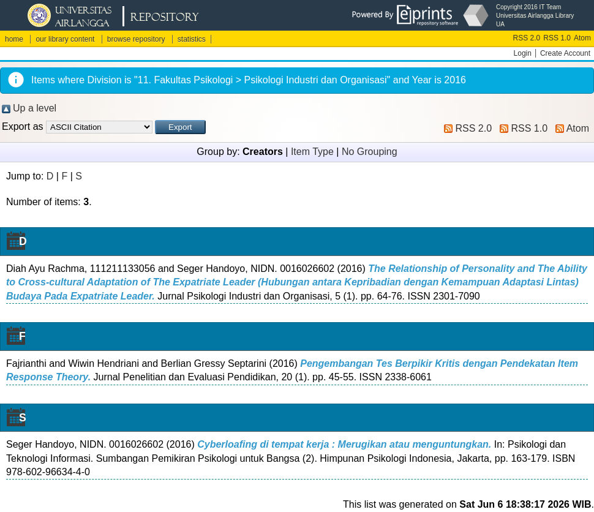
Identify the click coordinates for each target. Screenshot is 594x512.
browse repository (136, 39)
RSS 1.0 (557, 38)
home (14, 39)
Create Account (565, 53)
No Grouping (369, 151)
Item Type (312, 151)
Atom (582, 38)
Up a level (34, 108)
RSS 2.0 (527, 38)
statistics (192, 39)
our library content (65, 39)
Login (523, 53)
